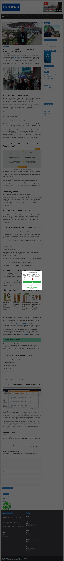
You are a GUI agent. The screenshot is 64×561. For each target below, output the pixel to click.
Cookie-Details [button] (32, 288)
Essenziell (26, 279)
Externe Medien (35, 279)
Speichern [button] (32, 285)
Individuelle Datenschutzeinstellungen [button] (32, 287)
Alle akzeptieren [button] (32, 282)
